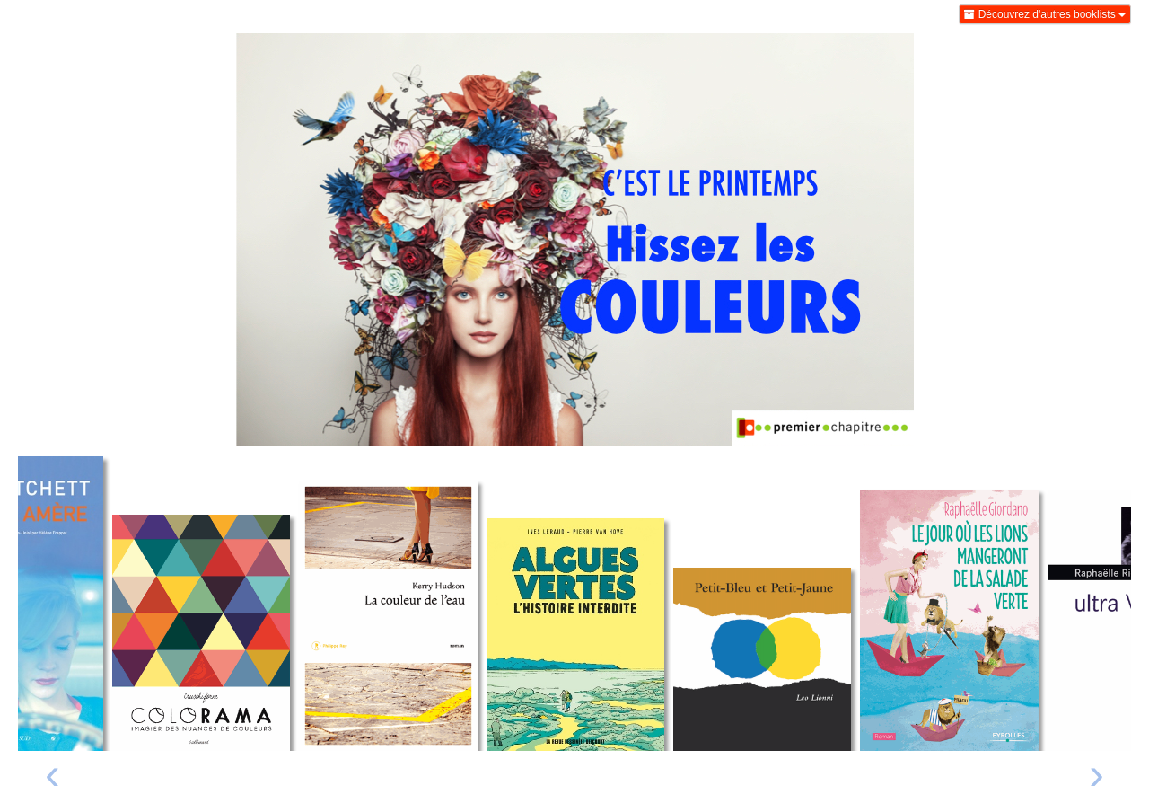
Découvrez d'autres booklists (1045, 14)
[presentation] (52, 778)
